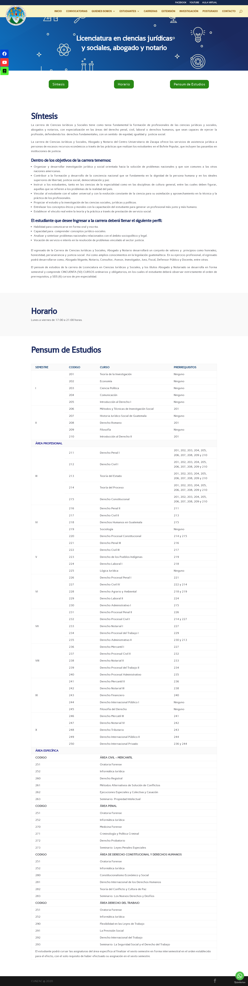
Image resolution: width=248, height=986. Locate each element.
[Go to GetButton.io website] (239, 982)
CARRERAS (150, 11)
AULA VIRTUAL (209, 3)
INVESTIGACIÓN (188, 11)
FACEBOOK (180, 3)
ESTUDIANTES (128, 11)
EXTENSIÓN (168, 11)
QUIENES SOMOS (102, 11)
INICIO (58, 11)
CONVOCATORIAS (76, 11)
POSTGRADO (210, 11)
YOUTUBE (194, 3)
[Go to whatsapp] (239, 976)
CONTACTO (229, 11)
